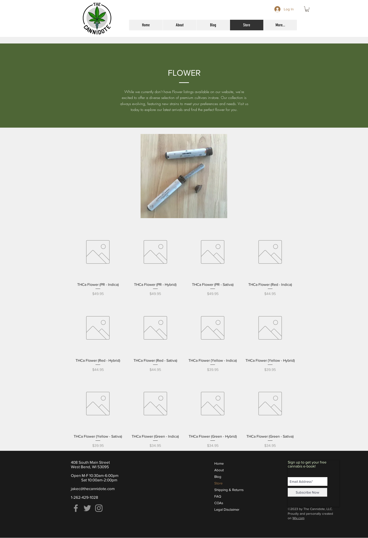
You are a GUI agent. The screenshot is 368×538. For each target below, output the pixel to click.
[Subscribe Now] (307, 492)
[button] (307, 9)
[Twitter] (87, 508)
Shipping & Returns (229, 490)
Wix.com (298, 518)
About (219, 470)
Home (219, 463)
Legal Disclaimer (226, 509)
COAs (218, 503)
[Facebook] (76, 508)
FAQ (217, 496)
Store (218, 483)
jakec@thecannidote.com (93, 488)
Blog (217, 477)
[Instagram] (99, 508)
